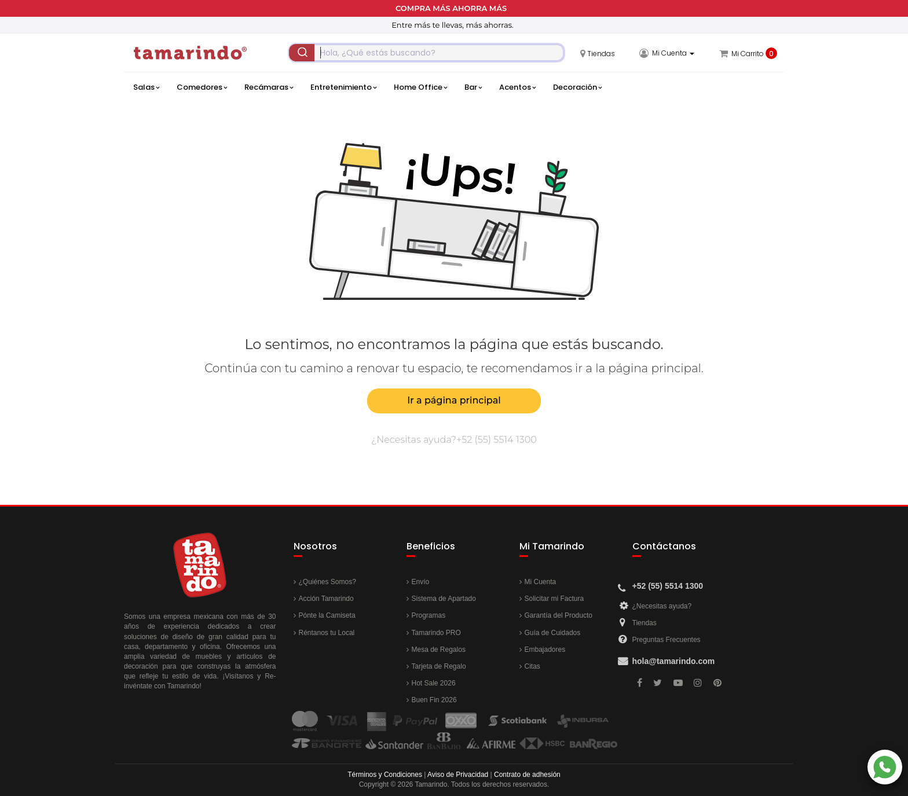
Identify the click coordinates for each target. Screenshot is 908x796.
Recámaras (268, 87)
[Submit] (301, 52)
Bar (473, 87)
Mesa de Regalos (439, 649)
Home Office (420, 87)
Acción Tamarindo (326, 599)
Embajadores (545, 649)
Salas (146, 87)
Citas (532, 666)
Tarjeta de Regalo (439, 666)
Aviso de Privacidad (457, 775)
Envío (421, 582)
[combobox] (426, 52)
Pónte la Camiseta (327, 615)
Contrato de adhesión (527, 775)
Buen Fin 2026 (434, 700)
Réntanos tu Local (327, 633)
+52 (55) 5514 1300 (496, 439)
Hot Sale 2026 (434, 683)
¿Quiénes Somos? (327, 582)
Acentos (517, 87)
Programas (429, 615)
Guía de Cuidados (553, 633)
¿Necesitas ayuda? (662, 606)
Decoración (577, 87)
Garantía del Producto (558, 615)
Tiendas (644, 623)
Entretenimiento (343, 87)
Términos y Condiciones (384, 775)
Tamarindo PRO (436, 633)
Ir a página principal (453, 400)
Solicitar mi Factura (554, 599)
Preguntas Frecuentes (666, 640)
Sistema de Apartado (444, 599)
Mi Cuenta (540, 582)
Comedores (202, 87)
